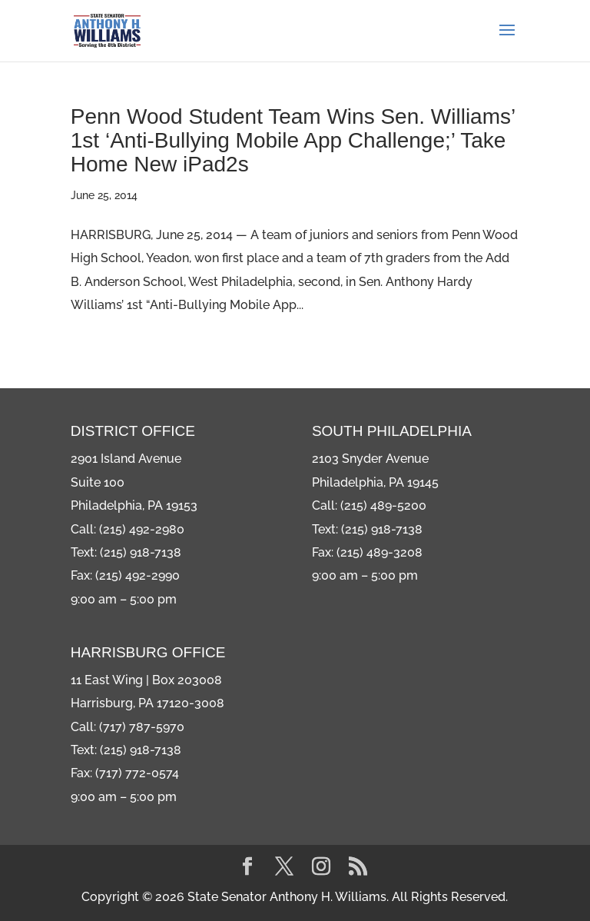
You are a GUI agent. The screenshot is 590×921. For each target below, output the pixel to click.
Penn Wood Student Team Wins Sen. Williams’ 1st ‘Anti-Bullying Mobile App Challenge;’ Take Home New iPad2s (293, 140)
